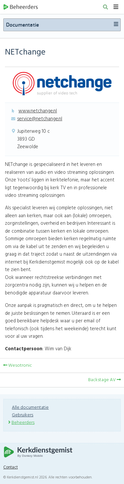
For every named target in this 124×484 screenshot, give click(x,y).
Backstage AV (104, 380)
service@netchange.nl (39, 119)
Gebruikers (22, 415)
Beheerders (20, 7)
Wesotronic (17, 365)
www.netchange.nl (37, 111)
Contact (10, 467)
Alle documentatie (30, 407)
